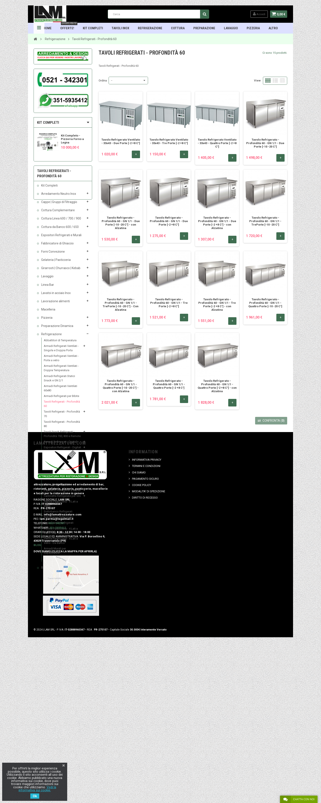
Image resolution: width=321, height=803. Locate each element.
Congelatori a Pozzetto (58, 476)
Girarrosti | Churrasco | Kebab (61, 271)
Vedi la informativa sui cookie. (37, 788)
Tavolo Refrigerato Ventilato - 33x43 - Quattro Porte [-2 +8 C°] (217, 143)
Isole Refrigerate (54, 482)
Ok (35, 796)
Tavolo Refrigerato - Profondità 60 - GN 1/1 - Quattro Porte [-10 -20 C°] (265, 303)
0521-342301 (57, 678)
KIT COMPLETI (48, 122)
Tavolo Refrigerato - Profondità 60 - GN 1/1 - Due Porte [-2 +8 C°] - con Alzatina (217, 223)
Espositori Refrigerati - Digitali (62, 450)
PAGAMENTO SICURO (145, 633)
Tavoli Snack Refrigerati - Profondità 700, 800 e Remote (62, 437)
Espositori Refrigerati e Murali (61, 238)
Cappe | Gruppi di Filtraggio (59, 205)
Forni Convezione (53, 254)
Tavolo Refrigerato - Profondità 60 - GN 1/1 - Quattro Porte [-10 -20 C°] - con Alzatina (121, 386)
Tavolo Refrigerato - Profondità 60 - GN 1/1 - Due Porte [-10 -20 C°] (265, 143)
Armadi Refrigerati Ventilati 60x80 (60, 391)
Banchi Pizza (52, 456)
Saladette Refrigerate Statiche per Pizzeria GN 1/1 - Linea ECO (62, 466)
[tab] (63, 122)
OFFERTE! (68, 26)
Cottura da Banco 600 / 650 (60, 230)
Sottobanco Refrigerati (58, 514)
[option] (63, 140)
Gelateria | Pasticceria (56, 263)
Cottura (178, 28)
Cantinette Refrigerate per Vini (62, 499)
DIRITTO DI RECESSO (145, 652)
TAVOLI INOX (120, 28)
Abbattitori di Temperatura (60, 343)
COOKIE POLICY (141, 640)
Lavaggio (231, 28)
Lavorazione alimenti (55, 304)
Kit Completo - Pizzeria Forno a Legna (72, 139)
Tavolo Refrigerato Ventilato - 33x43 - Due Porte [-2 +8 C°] (120, 141)
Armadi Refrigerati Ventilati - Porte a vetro (61, 361)
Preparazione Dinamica (57, 329)
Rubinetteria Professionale (59, 570)
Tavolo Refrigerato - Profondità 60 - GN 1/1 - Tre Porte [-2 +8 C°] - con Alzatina (217, 304)
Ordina (103, 80)
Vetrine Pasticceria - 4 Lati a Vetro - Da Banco (61, 544)
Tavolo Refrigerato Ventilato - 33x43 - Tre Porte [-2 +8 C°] (169, 141)
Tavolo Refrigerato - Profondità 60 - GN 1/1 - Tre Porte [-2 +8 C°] (169, 303)
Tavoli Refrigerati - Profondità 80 (62, 427)
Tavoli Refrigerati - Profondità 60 (62, 407)
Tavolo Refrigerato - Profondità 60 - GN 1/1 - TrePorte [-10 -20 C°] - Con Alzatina (121, 304)
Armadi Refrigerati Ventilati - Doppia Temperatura (61, 371)
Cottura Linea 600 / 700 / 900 (61, 221)
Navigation (39, 28)
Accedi (258, 14)
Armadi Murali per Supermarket (55, 554)
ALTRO (273, 28)
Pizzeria (253, 28)
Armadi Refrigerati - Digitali (61, 445)
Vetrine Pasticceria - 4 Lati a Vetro (61, 506)
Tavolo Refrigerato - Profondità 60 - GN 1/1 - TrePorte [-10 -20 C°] (265, 221)
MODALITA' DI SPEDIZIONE (148, 646)
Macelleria (48, 312)
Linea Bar (47, 287)
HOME (47, 28)
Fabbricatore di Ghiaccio (57, 246)
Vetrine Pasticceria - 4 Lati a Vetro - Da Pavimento (61, 534)
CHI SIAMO (139, 627)
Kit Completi (93, 28)
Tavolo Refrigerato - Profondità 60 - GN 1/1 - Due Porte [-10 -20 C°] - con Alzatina (121, 223)
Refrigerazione (150, 28)
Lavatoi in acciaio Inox (56, 296)
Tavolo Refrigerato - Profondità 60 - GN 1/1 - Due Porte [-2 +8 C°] (169, 221)
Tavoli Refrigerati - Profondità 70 (62, 417)
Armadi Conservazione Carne (62, 561)
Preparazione (204, 28)
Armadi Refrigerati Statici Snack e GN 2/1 (59, 381)
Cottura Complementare (58, 213)
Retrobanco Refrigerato (58, 520)
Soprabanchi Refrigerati (59, 526)
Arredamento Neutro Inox (58, 196)
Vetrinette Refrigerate (57, 487)
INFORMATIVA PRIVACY (146, 614)
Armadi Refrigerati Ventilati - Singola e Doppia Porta (61, 351)
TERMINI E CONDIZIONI (146, 621)
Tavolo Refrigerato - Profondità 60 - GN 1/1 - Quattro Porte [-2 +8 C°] (169, 384)
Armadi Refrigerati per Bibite (61, 399)
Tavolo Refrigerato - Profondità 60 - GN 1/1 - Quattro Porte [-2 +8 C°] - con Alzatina (217, 386)
